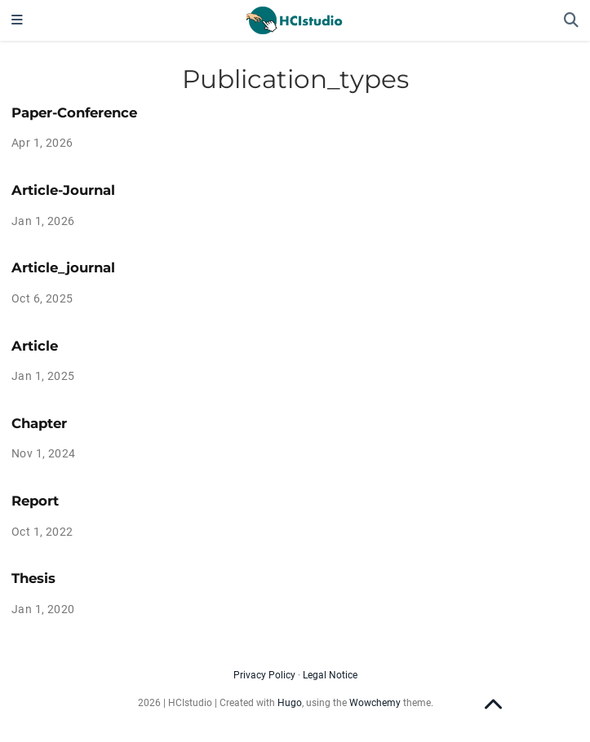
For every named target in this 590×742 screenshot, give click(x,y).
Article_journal (63, 267)
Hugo (289, 703)
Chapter (39, 423)
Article (34, 346)
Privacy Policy (264, 675)
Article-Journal (63, 190)
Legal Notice (330, 675)
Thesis (33, 578)
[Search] (571, 20)
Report (35, 500)
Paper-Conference (74, 112)
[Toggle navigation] (17, 20)
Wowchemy (375, 703)
